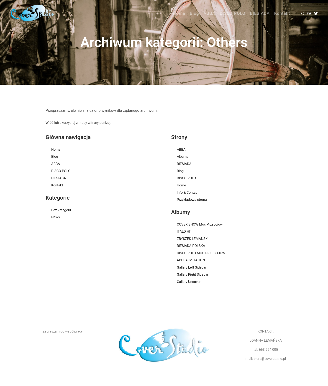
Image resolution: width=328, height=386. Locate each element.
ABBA (55, 164)
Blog (54, 157)
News (55, 217)
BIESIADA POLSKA (191, 246)
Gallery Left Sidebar (191, 267)
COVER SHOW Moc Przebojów (200, 224)
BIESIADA (58, 178)
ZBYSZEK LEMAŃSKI (192, 239)
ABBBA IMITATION (191, 260)
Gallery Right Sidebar (192, 274)
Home (55, 149)
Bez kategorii (61, 210)
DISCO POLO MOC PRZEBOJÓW (201, 253)
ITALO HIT (184, 231)
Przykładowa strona (192, 200)
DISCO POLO (60, 171)
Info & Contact (187, 192)
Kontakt (57, 185)
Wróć (50, 123)
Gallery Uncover (188, 282)
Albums (182, 157)
